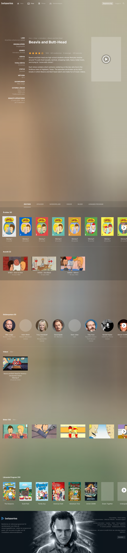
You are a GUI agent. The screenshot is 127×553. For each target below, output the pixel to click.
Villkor (113, 523)
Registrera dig (107, 3)
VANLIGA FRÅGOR (109, 519)
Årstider (27, 204)
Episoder (40, 204)
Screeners (116, 525)
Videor (69, 204)
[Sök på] (124, 3)
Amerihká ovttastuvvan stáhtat (15, 40)
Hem (30, 38)
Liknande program (96, 204)
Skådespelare (55, 204)
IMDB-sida (21, 92)
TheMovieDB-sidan (18, 94)
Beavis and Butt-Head (55, 38)
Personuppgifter (121, 523)
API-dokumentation (97, 519)
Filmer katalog (122, 517)
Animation (42, 38)
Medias (110, 525)
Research (123, 525)
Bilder (80, 204)
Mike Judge (21, 84)
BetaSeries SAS (102, 525)
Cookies (108, 523)
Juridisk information (98, 523)
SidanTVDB (21, 90)
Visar (35, 38)
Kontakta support (121, 519)
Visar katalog (112, 517)
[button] (9, 330)
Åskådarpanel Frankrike (119, 526)
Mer (11, 352)
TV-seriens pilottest (105, 526)
